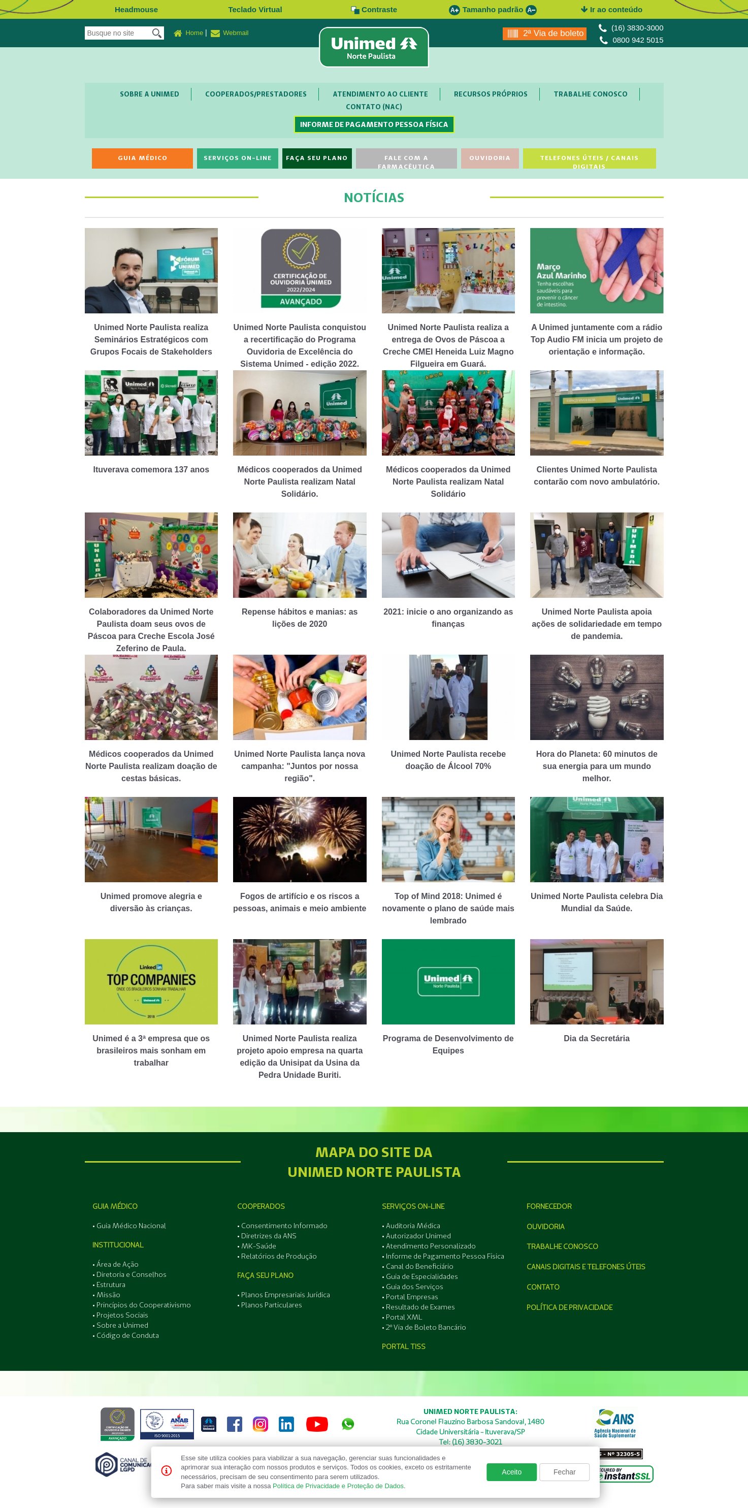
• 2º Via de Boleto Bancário (424, 1327)
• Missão (106, 1294)
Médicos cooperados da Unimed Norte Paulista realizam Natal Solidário (448, 481)
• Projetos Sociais (120, 1315)
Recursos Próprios (491, 94)
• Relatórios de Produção (277, 1256)
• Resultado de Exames (418, 1306)
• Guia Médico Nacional (129, 1225)
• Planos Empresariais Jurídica (283, 1294)
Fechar (565, 1472)
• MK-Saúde (256, 1245)
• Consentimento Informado (282, 1225)
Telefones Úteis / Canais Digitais (589, 161)
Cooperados (261, 1206)
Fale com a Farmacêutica (406, 161)
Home (188, 33)
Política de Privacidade (569, 1307)
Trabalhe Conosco (591, 94)
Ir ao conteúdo (612, 9)
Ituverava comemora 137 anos (151, 469)
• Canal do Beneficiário (417, 1266)
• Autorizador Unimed (416, 1235)
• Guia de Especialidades (420, 1276)
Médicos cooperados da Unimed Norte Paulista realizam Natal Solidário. (300, 481)
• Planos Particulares (269, 1304)
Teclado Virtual (255, 9)
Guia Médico (143, 158)
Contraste (374, 9)
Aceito (512, 1472)
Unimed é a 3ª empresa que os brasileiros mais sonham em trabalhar (151, 1050)
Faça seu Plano (317, 158)
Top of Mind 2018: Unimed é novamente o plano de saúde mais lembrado (448, 908)
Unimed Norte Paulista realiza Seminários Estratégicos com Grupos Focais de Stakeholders (151, 339)
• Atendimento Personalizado (429, 1245)
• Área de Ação (115, 1264)
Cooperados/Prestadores (256, 94)
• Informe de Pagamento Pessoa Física (443, 1256)
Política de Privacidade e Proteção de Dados (338, 1486)
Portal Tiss (404, 1346)
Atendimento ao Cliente (380, 94)
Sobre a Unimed (149, 94)
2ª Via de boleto (545, 33)
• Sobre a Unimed (120, 1325)
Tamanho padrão (493, 9)
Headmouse (136, 9)
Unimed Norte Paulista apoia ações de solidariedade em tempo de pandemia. (597, 623)
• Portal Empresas (410, 1296)
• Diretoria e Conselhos (129, 1274)
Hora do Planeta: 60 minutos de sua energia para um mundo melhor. (597, 766)
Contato (543, 1287)
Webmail (230, 33)
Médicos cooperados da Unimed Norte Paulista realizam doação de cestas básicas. (151, 766)
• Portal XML (402, 1317)
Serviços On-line (238, 158)
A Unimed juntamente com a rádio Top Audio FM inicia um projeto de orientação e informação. (597, 339)
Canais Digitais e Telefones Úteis (586, 1266)
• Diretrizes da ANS (267, 1235)
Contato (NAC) (374, 107)
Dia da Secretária (597, 1038)
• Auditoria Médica (411, 1225)
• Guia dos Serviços (412, 1286)
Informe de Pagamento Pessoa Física (374, 124)
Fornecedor (549, 1206)
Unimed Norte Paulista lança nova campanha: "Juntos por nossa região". (299, 766)
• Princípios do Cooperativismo (141, 1304)
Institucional (118, 1244)
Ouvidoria (490, 158)
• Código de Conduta (125, 1335)
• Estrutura (108, 1284)
